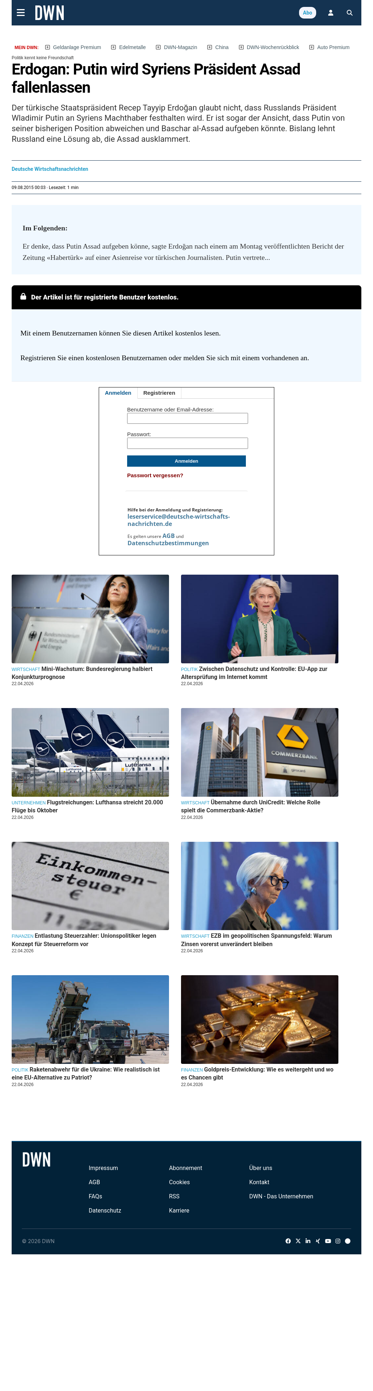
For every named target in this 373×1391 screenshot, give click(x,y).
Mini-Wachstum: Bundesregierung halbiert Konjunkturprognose (82, 673)
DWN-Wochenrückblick (273, 47)
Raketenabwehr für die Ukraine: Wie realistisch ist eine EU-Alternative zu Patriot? (86, 1073)
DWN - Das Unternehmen (281, 1196)
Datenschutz (105, 1210)
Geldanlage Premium (77, 47)
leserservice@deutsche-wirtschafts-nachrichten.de (178, 520)
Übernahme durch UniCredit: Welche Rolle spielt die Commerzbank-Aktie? (250, 806)
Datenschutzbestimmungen (168, 543)
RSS (174, 1196)
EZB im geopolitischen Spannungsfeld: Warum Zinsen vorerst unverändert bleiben (256, 939)
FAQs (95, 1196)
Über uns (260, 1168)
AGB (168, 536)
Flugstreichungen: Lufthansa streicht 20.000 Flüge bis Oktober (87, 806)
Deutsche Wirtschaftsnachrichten (50, 169)
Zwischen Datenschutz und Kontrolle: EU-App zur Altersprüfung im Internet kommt (254, 673)
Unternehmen (29, 802)
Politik (189, 669)
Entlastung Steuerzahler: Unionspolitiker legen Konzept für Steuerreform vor (84, 939)
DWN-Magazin (180, 47)
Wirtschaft (26, 669)
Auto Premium (333, 47)
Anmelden (118, 393)
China (222, 47)
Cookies (179, 1182)
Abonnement (185, 1168)
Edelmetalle (132, 47)
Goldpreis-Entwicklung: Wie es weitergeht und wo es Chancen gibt (257, 1073)
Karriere (179, 1210)
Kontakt (259, 1182)
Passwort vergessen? (155, 475)
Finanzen (23, 936)
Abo (307, 13)
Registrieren (160, 393)
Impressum (103, 1168)
